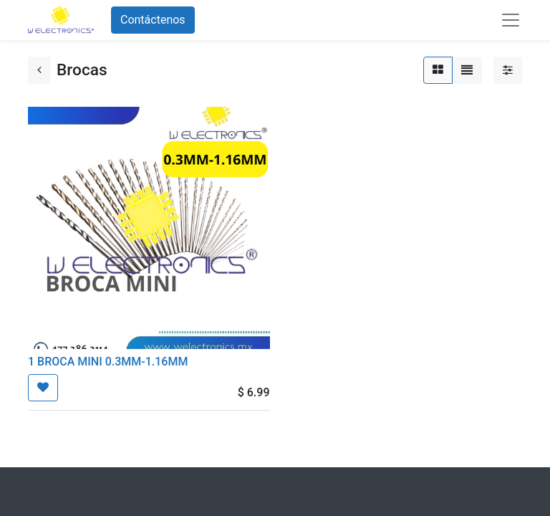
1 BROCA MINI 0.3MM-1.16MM (108, 361)
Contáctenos (152, 20)
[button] (43, 387)
